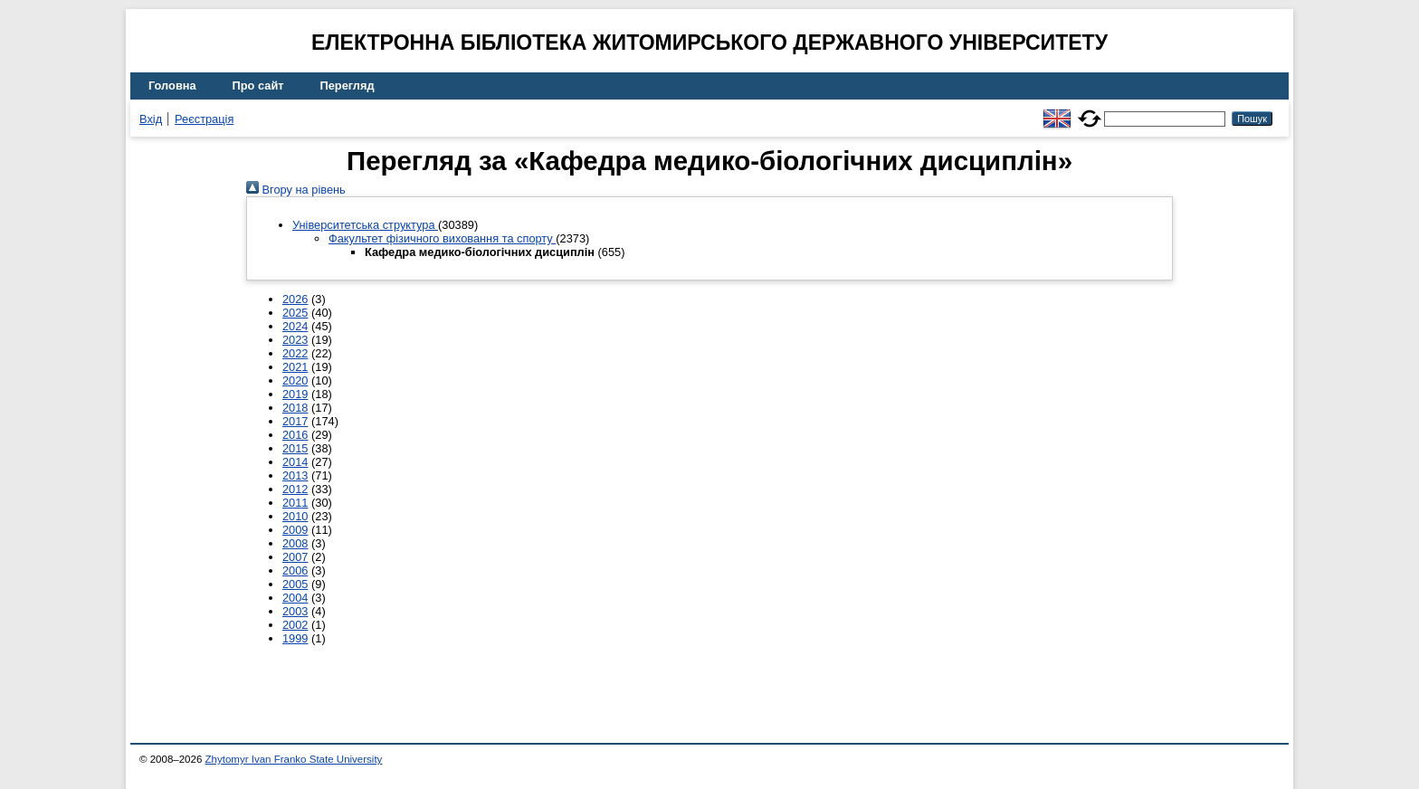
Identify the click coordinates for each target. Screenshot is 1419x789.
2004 (295, 597)
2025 (295, 312)
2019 (295, 394)
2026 (295, 299)
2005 (295, 584)
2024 (295, 326)
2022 (295, 353)
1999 (295, 638)
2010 (295, 516)
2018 (295, 407)
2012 (295, 489)
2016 (295, 435)
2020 (295, 380)
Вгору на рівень (296, 189)
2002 (295, 625)
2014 (295, 462)
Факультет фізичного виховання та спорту (442, 238)
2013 (295, 475)
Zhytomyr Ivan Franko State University (294, 759)
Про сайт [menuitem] (258, 85)
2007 (295, 557)
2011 (295, 502)
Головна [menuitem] (172, 85)
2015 (295, 448)
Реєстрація (204, 119)
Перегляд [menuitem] (347, 85)
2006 (295, 570)
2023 (295, 340)
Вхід (150, 119)
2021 (295, 367)
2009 (295, 530)
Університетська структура (365, 225)
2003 (295, 611)
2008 (295, 543)
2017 (295, 421)
